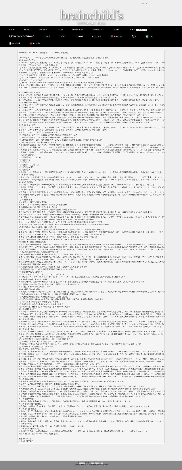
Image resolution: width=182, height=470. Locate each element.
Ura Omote (138, 29)
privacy (97, 463)
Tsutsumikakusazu (21, 36)
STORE (116, 30)
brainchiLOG (98, 30)
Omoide (47, 36)
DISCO (60, 30)
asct (102, 463)
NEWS (27, 30)
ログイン (143, 3)
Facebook (14, 43)
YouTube (35, 43)
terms (92, 463)
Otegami (79, 36)
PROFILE (43, 30)
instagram (116, 36)
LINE (149, 36)
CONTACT (96, 36)
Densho (63, 36)
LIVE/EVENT (77, 30)
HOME (11, 30)
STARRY (82, 463)
